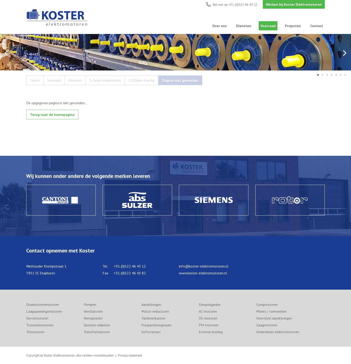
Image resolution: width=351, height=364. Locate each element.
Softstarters (151, 332)
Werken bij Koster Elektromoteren (294, 4)
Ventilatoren (93, 311)
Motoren (75, 80)
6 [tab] (340, 75)
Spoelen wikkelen (97, 325)
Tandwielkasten (153, 318)
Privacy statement (130, 355)
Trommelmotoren (40, 325)
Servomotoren (37, 318)
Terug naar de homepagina (52, 114)
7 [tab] (345, 75)
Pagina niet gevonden (180, 80)
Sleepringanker (210, 304)
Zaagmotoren (266, 325)
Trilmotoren (35, 332)
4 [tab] (331, 75)
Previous (6, 53)
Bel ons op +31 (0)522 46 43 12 (235, 5)
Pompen (90, 304)
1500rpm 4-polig (142, 80)
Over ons (219, 25)
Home (35, 80)
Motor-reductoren (155, 311)
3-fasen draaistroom (105, 80)
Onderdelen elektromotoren (277, 332)
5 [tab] (336, 75)
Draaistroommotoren (42, 304)
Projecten (293, 25)
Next (345, 53)
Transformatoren (97, 332)
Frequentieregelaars (156, 325)
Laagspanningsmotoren (44, 311)
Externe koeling (211, 332)
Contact (316, 25)
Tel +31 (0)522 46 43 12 (124, 266)
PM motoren (208, 325)
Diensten (243, 25)
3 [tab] (327, 75)
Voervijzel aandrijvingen (274, 318)
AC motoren (208, 311)
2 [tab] (322, 75)
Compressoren (267, 304)
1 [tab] (318, 75)
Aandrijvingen (151, 304)
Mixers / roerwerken (271, 311)
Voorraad (268, 25)
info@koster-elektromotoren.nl (203, 266)
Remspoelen (93, 318)
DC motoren (208, 318)
